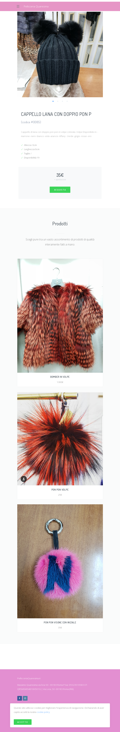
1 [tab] (53, 101)
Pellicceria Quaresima (36, 6)
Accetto (22, 722)
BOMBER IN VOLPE (60, 376)
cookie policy (43, 712)
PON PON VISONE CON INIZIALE (60, 622)
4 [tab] (67, 101)
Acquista (60, 189)
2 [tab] (57, 101)
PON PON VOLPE (60, 489)
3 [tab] (62, 101)
